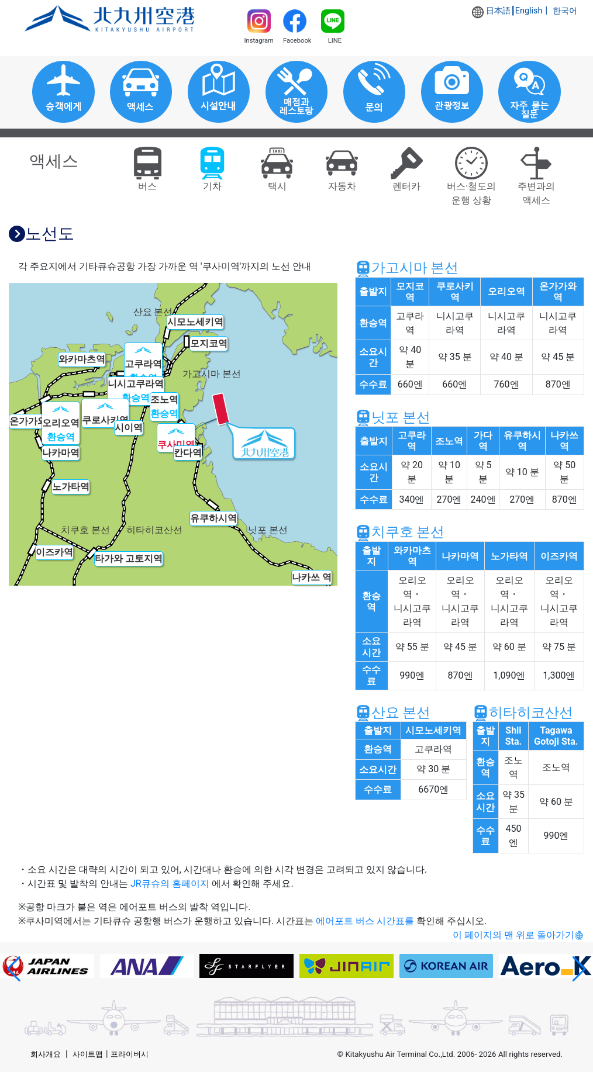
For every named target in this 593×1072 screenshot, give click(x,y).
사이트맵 (88, 1054)
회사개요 (45, 1054)
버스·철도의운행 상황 (471, 179)
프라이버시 (130, 1054)
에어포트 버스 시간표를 (365, 920)
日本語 (498, 11)
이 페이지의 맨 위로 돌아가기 (513, 934)
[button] (14, 969)
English (529, 11)
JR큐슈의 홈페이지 (169, 883)
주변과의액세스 (536, 179)
